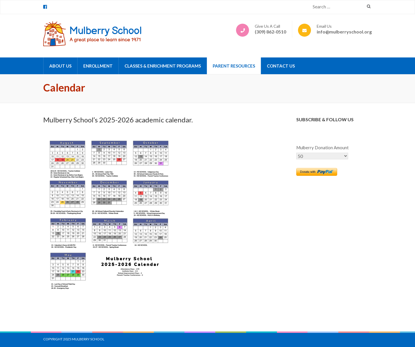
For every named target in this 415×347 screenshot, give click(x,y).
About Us (60, 65)
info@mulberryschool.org (344, 31)
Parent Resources (234, 65)
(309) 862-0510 (270, 31)
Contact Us (281, 65)
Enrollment (98, 65)
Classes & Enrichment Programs (162, 65)
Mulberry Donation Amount (322, 147)
